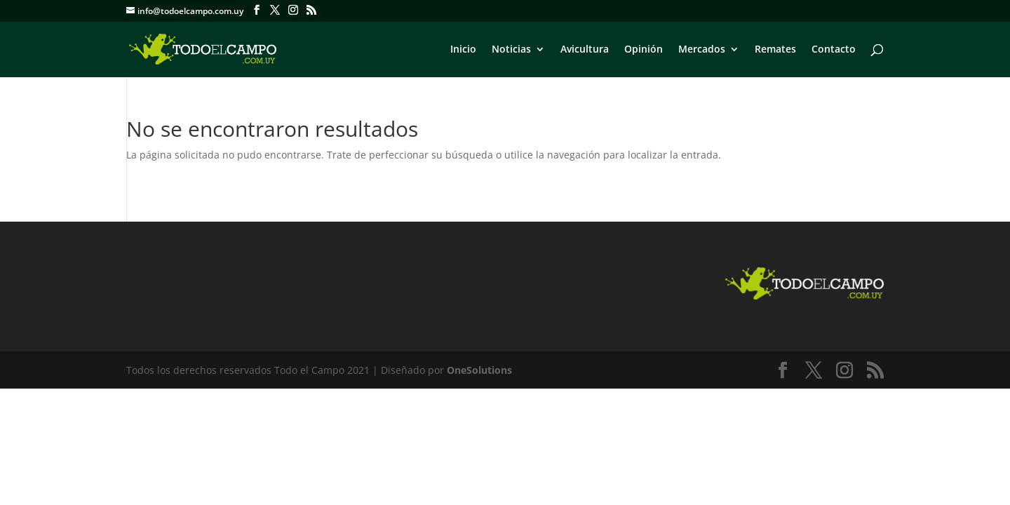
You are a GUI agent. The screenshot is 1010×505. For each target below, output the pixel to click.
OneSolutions (479, 370)
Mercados (701, 49)
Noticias (511, 49)
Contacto (834, 49)
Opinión (643, 49)
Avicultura (584, 49)
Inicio (463, 49)
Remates (775, 49)
